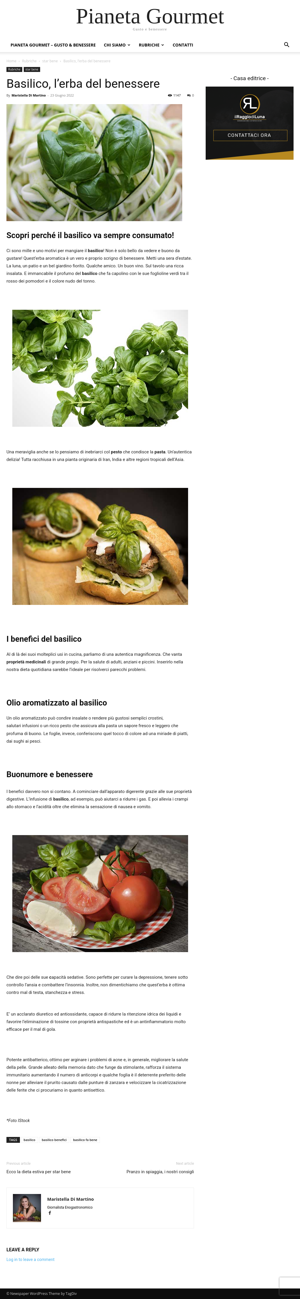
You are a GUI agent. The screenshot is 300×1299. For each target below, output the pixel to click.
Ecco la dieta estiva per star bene (38, 1171)
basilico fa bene (85, 1140)
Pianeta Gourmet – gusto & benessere (53, 45)
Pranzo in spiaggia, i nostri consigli (160, 1171)
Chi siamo (117, 45)
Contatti (183, 45)
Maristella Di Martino (28, 95)
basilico (29, 1140)
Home (11, 61)
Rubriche (151, 45)
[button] (286, 45)
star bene (50, 61)
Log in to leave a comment (30, 1259)
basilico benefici (54, 1140)
